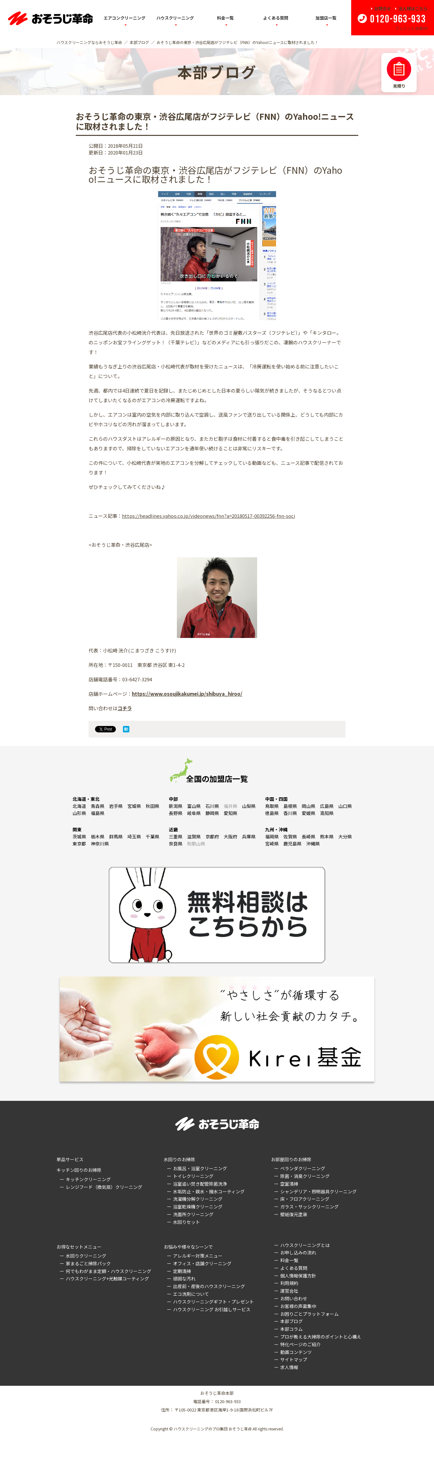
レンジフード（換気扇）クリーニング (104, 1187)
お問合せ (382, 8)
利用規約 (289, 1283)
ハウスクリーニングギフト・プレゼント (213, 1301)
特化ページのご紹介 (300, 1344)
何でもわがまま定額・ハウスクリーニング (108, 1271)
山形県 (79, 813)
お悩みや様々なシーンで (188, 1246)
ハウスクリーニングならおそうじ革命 (89, 42)
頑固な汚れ (184, 1278)
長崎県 (308, 836)
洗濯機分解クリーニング (197, 1199)
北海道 (79, 806)
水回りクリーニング (86, 1255)
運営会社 (289, 1290)
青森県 (97, 806)
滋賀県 (194, 836)
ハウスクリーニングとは (305, 1245)
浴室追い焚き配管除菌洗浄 (200, 1184)
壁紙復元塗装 (293, 1214)
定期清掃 (182, 1271)
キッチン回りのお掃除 (78, 1170)
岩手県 (116, 806)
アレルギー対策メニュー (197, 1255)
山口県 (345, 806)
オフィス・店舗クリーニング (202, 1263)
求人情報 (289, 1367)
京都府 (212, 836)
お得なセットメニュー (78, 1246)
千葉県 (152, 836)
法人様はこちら (413, 8)
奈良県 (175, 843)
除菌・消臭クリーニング (305, 1176)
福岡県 (272, 836)
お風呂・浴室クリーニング (200, 1168)
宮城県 (134, 806)
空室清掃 (289, 1184)
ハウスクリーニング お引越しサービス (211, 1309)
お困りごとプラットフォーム (309, 1314)
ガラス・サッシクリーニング (309, 1206)
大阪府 (230, 836)
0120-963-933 (398, 19)
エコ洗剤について (191, 1294)
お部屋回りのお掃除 (291, 1159)
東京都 (79, 843)
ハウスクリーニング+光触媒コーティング (107, 1278)
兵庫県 (249, 836)
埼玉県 (134, 836)
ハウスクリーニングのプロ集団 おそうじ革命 (213, 1428)
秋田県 (152, 806)
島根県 (290, 806)
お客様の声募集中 (298, 1306)
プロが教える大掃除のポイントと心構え (320, 1336)
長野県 (175, 813)
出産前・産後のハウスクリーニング (209, 1286)
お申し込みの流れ (298, 1252)
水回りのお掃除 (179, 1159)
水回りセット (186, 1222)
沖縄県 (313, 843)
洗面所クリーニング (193, 1214)
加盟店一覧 (326, 18)
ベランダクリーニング (302, 1168)
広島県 (327, 806)
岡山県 (308, 806)
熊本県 (327, 836)
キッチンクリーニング (88, 1179)
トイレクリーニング (193, 1176)
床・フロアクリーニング (304, 1199)
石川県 (212, 806)
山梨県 (249, 806)
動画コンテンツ (296, 1352)
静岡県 (212, 813)
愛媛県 (308, 813)
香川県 (290, 813)
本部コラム (291, 1329)
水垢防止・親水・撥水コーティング (209, 1191)
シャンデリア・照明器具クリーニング (318, 1191)
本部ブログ (139, 42)
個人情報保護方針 (298, 1275)
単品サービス (69, 1159)
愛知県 (230, 813)
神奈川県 (100, 843)
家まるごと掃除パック (88, 1263)
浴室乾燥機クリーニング (197, 1206)
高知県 (327, 813)
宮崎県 (272, 843)
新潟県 (175, 806)
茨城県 (79, 836)
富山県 (194, 806)
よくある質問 (275, 18)
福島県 (97, 813)
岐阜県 (194, 813)
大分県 (345, 836)
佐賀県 (290, 836)
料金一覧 (225, 18)
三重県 (175, 836)
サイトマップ (293, 1359)
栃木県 (97, 836)
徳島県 (272, 813)
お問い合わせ (293, 1298)
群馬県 (116, 836)
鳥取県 (272, 806)
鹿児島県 (292, 843)
